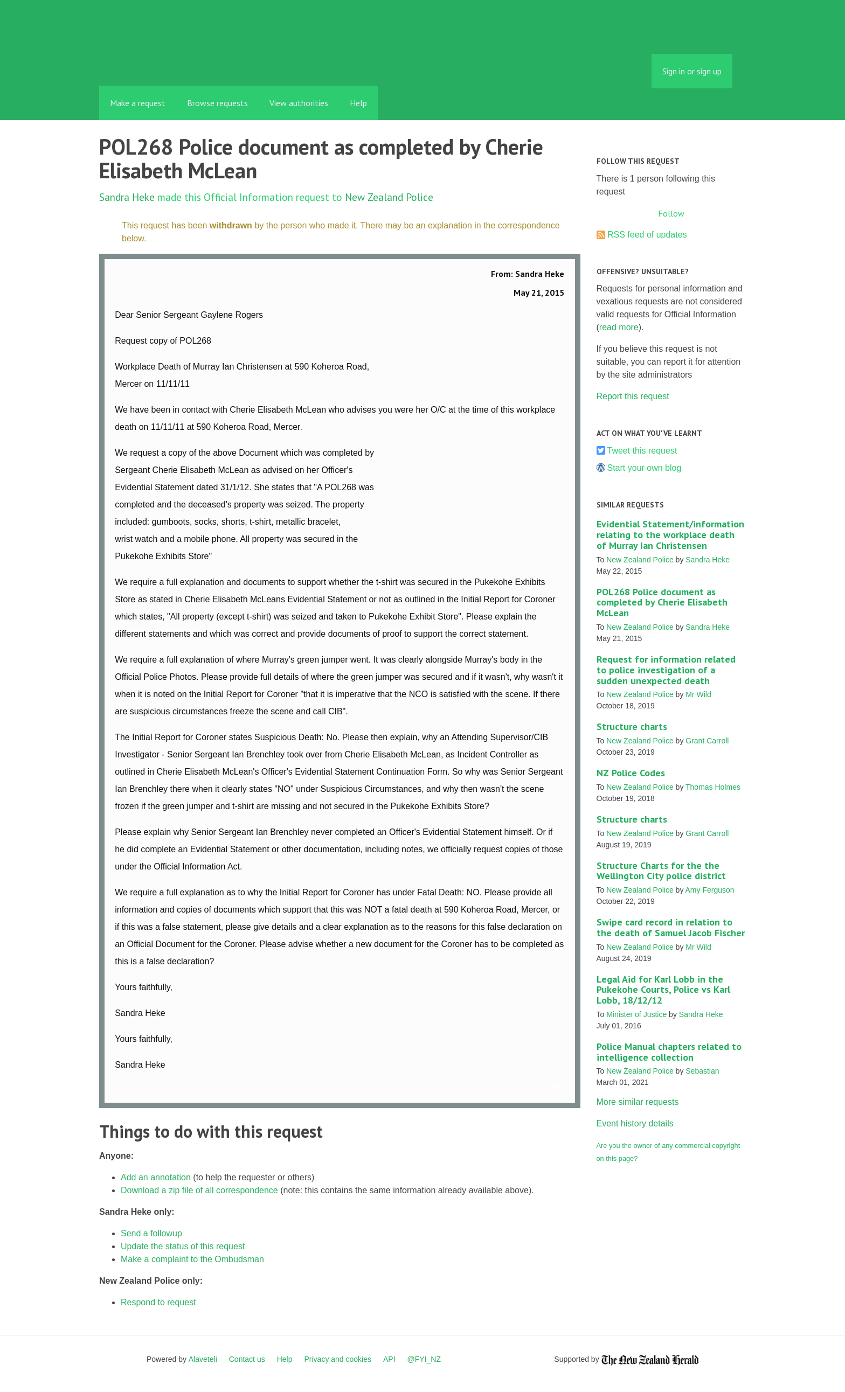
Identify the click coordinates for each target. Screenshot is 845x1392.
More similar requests (638, 1101)
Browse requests (217, 103)
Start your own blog (644, 467)
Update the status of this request (183, 1246)
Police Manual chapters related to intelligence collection (669, 1051)
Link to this (558, 1086)
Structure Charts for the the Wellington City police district (661, 870)
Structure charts (632, 726)
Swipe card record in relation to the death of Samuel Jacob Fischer (671, 927)
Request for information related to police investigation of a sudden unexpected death (666, 670)
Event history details (635, 1123)
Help (358, 103)
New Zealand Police (389, 197)
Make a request (137, 103)
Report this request (633, 396)
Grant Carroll (707, 740)
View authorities (298, 103)
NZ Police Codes (631, 773)
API (389, 1359)
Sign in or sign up (692, 71)
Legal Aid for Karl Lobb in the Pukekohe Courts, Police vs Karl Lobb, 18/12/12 (663, 990)
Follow (671, 213)
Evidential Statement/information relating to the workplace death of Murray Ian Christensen (670, 535)
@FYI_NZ (424, 1359)
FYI (161, 61)
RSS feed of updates (647, 234)
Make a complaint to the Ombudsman (192, 1259)
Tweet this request (642, 450)
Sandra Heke (127, 197)
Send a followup (151, 1233)
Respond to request (158, 1302)
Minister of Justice (636, 1014)
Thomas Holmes (712, 787)
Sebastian (702, 1071)
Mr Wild (698, 694)
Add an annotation (156, 1177)
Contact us (247, 1359)
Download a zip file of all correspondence (199, 1190)
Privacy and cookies (337, 1359)
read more (619, 327)
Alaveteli (203, 1359)
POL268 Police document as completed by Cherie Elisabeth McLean (662, 603)
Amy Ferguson (710, 890)
